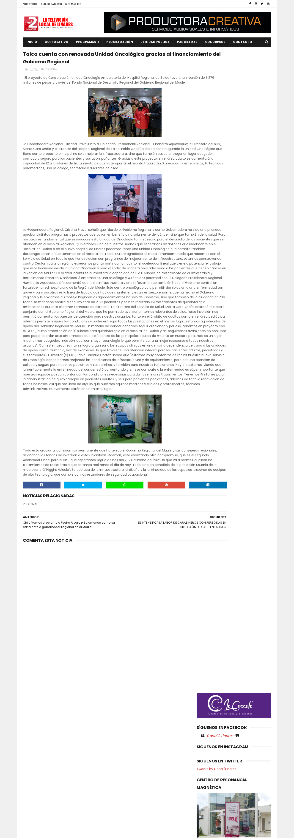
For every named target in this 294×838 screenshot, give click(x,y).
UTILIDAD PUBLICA (155, 42)
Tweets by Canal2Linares (216, 274)
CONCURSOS (215, 42)
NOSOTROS (30, 4)
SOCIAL (31, 820)
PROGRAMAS (86, 42)
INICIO (32, 42)
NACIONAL (33, 774)
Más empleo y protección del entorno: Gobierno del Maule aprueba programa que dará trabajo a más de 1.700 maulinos (158, 752)
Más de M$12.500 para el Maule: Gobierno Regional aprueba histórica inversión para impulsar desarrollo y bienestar (159, 776)
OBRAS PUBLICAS (37, 781)
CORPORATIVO (57, 42)
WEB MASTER (73, 4)
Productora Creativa (146, 832)
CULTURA (32, 743)
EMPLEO (31, 766)
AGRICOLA (33, 735)
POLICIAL (32, 789)
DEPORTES (33, 750)
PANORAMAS (187, 42)
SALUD (30, 812)
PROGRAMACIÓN (119, 42)
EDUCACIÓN (34, 758)
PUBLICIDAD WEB (51, 4)
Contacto (242, 42)
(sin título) (116, 735)
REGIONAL (51, 73)
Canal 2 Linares (220, 241)
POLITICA (32, 797)
